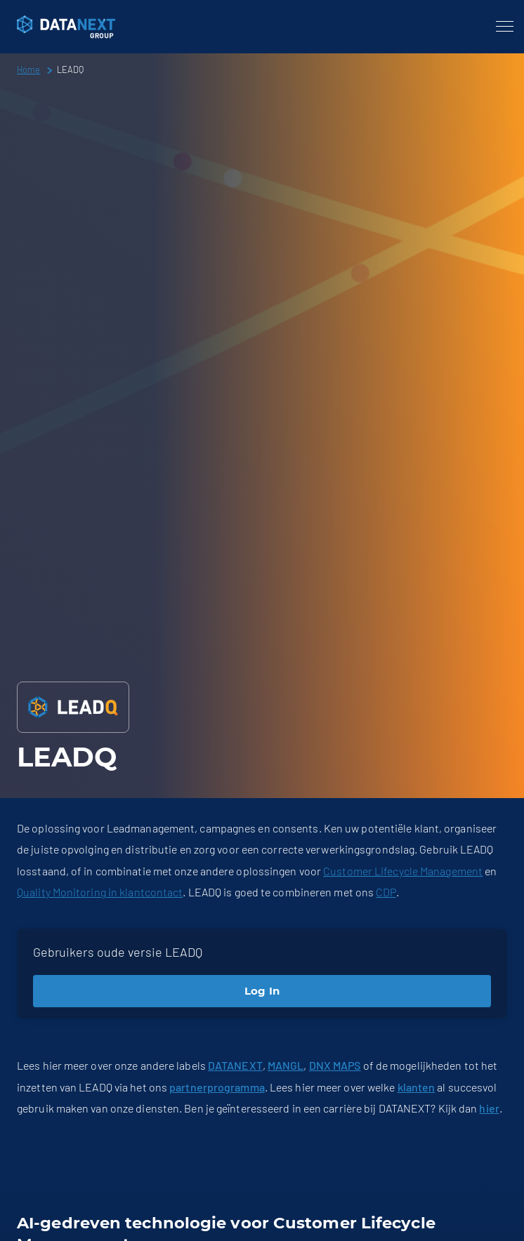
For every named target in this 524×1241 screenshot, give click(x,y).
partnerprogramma (217, 1087)
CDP (385, 891)
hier (489, 1108)
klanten (416, 1087)
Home (28, 69)
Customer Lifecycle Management (403, 870)
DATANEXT (235, 1065)
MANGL (286, 1065)
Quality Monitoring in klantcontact (100, 891)
